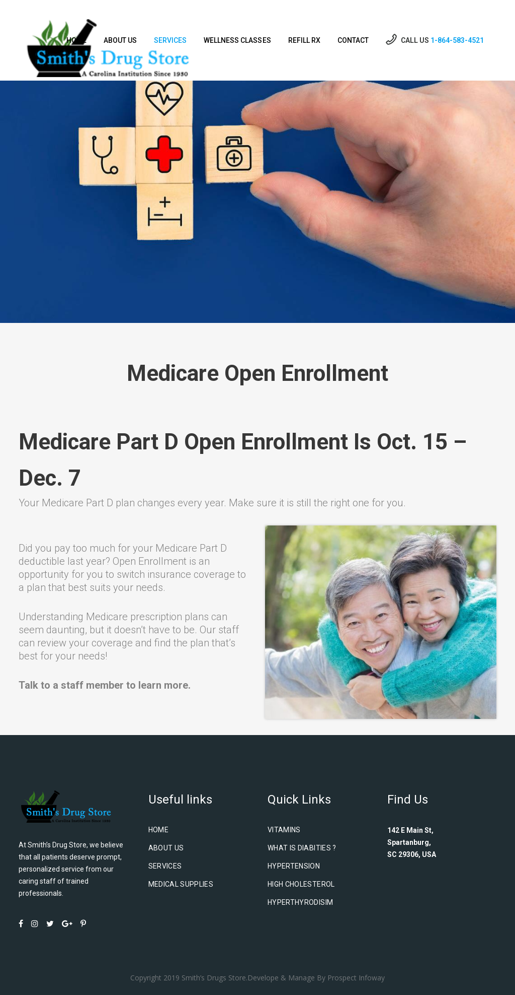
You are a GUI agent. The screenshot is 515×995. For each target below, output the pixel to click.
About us (166, 848)
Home (158, 830)
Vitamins (284, 830)
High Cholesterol (301, 884)
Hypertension (294, 866)
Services (165, 866)
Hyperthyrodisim (300, 902)
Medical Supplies (181, 884)
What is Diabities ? (302, 848)
